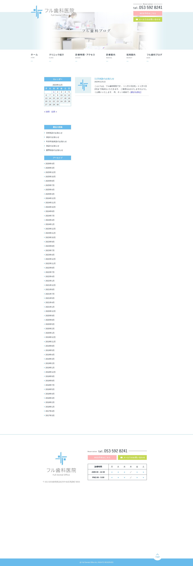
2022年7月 (50, 272)
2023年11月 (51, 233)
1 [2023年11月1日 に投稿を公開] (53, 92)
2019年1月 (50, 368)
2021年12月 (51, 285)
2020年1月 (50, 333)
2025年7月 (50, 185)
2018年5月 (50, 389)
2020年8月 (50, 320)
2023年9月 (50, 242)
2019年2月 (50, 363)
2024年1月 (50, 224)
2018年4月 (50, 394)
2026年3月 (50, 168)
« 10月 (47, 112)
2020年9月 (50, 316)
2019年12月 (51, 337)
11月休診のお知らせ (104, 79)
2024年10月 (51, 207)
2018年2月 (50, 402)
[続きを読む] (136, 92)
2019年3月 (50, 359)
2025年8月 (50, 181)
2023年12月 (51, 229)
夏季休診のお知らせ (54, 150)
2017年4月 (50, 411)
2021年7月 (50, 294)
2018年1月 (50, 407)
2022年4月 (50, 276)
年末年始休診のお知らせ (56, 141)
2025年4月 (50, 189)
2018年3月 (50, 398)
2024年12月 (51, 198)
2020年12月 (51, 311)
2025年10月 (51, 176)
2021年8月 (50, 289)
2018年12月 (51, 372)
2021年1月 (50, 307)
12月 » (54, 112)
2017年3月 (50, 415)
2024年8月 (50, 211)
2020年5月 (50, 324)
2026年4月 (50, 163)
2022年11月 (51, 263)
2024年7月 (50, 216)
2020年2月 (50, 329)
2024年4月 (50, 220)
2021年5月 (50, 298)
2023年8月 (50, 246)
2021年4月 (50, 302)
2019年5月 (50, 350)
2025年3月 (50, 194)
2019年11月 (51, 342)
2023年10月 (51, 237)
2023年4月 (50, 255)
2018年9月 (50, 376)
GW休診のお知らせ (54, 133)
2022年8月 (50, 268)
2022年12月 (51, 259)
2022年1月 (50, 281)
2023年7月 (50, 250)
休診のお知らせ (52, 137)
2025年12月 (51, 172)
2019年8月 (50, 346)
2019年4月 (50, 355)
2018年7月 (50, 385)
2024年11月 (51, 202)
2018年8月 (50, 381)
